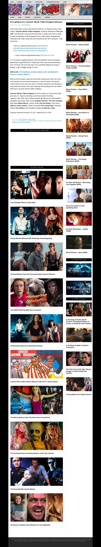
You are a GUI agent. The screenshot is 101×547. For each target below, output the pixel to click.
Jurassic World (56, 121)
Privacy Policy (63, 540)
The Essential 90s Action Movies (22, 489)
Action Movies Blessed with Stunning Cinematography (31, 238)
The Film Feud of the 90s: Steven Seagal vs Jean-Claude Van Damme (78, 371)
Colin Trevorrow (31, 121)
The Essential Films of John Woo (22, 202)
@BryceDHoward (32, 48)
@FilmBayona (43, 46)
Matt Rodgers (23, 119)
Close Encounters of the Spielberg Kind (75, 207)
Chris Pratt (22, 121)
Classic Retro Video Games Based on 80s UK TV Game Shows (34, 382)
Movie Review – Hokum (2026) (77, 45)
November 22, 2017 (47, 55)
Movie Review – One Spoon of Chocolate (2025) (77, 113)
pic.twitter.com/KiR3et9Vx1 (37, 51)
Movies (30, 119)
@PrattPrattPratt (19, 48)
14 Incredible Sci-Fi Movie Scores (78, 394)
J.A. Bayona (40, 121)
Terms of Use (55, 540)
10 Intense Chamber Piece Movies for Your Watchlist (30, 525)
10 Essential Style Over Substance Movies (26, 346)
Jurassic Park (48, 121)
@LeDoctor (42, 48)
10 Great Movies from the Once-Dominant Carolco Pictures (32, 274)
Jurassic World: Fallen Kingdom (21, 122)
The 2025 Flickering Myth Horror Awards (25, 310)
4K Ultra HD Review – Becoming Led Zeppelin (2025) (78, 183)
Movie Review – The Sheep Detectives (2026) (76, 160)
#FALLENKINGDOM (20, 51)
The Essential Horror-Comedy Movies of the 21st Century (32, 453)
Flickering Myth (50, 9)
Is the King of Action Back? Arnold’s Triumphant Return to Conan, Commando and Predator (78, 321)
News (33, 119)
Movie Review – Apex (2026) (76, 252)
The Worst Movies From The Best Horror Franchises (30, 417)
